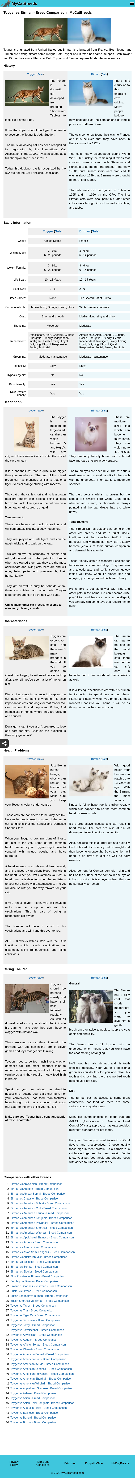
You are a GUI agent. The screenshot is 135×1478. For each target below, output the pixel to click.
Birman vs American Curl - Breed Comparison (38, 1208)
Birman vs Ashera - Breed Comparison (34, 1242)
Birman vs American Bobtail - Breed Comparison (40, 1203)
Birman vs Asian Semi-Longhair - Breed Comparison (42, 1252)
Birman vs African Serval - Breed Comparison (38, 1193)
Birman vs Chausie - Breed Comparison (34, 1198)
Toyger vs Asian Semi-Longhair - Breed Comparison (42, 1403)
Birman (95, 74)
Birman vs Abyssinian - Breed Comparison (36, 1183)
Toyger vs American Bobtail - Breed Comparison (40, 1354)
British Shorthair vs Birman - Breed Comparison (39, 1300)
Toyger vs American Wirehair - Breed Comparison (40, 1383)
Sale (40, 74)
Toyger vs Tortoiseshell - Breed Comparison (37, 1329)
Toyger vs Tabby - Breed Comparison (33, 1305)
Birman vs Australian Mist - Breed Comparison (38, 1256)
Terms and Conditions (42, 1463)
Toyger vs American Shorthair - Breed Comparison (41, 1378)
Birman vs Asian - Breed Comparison (33, 1247)
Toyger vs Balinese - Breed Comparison (34, 1412)
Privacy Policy (13, 1463)
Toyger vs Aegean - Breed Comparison (34, 1339)
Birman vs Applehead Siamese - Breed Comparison (42, 1237)
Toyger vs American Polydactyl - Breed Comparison (42, 1373)
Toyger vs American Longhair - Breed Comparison (41, 1368)
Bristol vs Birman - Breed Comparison (33, 1291)
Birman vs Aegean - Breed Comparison (34, 1188)
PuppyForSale (94, 1463)
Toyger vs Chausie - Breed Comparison (34, 1349)
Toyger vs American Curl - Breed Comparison (38, 1359)
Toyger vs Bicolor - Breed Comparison (33, 1422)
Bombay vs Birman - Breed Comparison (34, 1281)
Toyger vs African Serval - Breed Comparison (38, 1344)
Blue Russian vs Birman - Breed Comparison (37, 1276)
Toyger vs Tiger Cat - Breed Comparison (35, 1315)
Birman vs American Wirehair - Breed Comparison (41, 1232)
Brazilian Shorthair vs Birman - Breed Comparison (41, 1286)
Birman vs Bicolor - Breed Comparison (34, 1271)
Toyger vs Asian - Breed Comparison (33, 1398)
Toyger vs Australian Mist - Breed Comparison (38, 1407)
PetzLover (70, 1463)
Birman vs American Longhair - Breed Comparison (41, 1218)
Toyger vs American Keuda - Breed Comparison (39, 1364)
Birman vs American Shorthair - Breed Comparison (41, 1227)
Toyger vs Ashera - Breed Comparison (33, 1393)
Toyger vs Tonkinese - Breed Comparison (35, 1320)
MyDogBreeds (120, 1463)
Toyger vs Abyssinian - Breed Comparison (36, 1334)
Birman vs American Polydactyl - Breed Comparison (42, 1222)
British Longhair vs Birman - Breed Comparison (39, 1295)
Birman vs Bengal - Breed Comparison (34, 1266)
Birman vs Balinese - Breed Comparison (35, 1261)
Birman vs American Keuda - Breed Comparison (40, 1213)
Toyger (31, 74)
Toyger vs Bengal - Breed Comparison (33, 1417)
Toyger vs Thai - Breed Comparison (32, 1310)
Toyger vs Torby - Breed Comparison (32, 1325)
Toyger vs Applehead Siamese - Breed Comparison (41, 1388)
